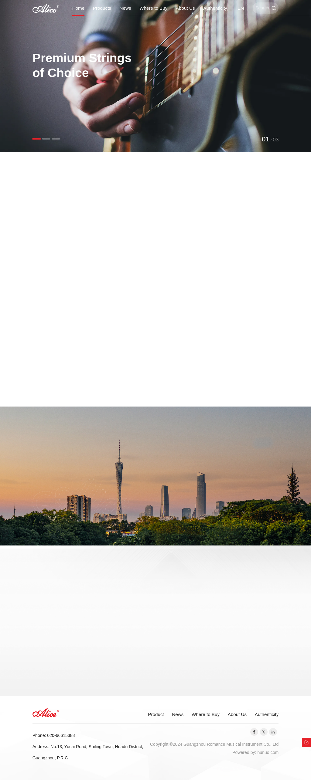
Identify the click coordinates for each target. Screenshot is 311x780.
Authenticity (215, 8)
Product (156, 714)
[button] (36, 139)
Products (102, 8)
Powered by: (244, 752)
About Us (185, 8)
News (125, 8)
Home (78, 8)
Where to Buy (153, 8)
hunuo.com (268, 752)
